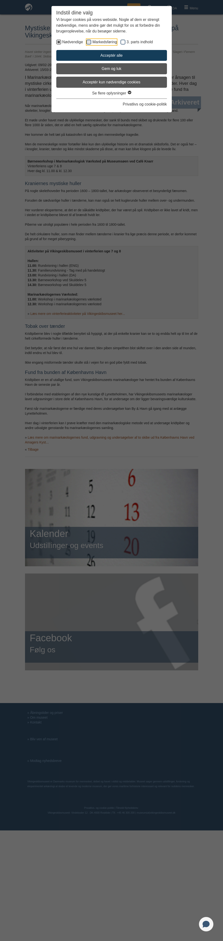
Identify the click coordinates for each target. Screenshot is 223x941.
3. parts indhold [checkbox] (140, 42)
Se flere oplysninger (111, 93)
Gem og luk (111, 69)
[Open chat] (206, 924)
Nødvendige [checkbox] (72, 42)
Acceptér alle (111, 55)
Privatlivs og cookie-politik (145, 104)
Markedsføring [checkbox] (104, 42)
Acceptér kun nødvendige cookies (111, 82)
